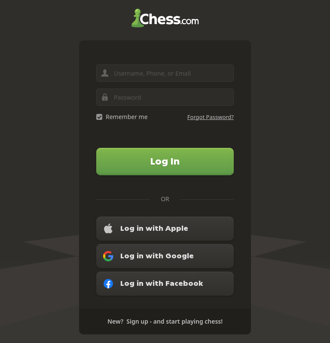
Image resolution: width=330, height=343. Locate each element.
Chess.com (165, 18)
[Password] (165, 97)
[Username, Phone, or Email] (165, 73)
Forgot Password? (210, 117)
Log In (165, 161)
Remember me (127, 117)
